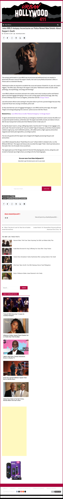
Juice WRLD (23, 198)
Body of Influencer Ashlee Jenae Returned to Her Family (27, 273)
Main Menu (8, 25)
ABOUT (5, 488)
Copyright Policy (9, 491)
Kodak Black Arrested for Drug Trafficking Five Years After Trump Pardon (32, 248)
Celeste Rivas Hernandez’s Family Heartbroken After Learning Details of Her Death (34, 257)
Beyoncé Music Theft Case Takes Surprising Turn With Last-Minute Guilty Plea (33, 240)
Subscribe (46, 188)
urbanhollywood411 (20, 33)
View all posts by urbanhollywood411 (46, 217)
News (13, 196)
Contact (13, 488)
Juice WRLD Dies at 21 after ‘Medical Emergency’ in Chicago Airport (30, 114)
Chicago (17, 198)
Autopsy (11, 198)
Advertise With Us (24, 488)
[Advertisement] (31, 174)
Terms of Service (38, 488)
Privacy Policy (51, 488)
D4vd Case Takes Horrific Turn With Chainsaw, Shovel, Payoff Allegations (32, 265)
